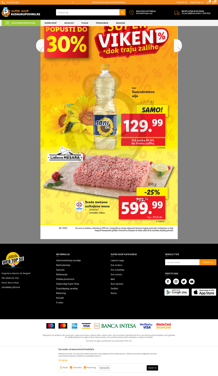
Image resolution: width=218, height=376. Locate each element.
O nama (59, 328)
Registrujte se (196, 2)
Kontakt (60, 324)
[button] (91, 12)
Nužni (65, 367)
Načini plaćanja (63, 291)
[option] (131, 2)
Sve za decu (116, 291)
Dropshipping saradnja (67, 314)
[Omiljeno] (208, 2)
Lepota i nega (117, 286)
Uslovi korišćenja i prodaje (68, 286)
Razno (114, 319)
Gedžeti (114, 314)
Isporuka (60, 296)
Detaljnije (63, 360)
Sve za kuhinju (117, 296)
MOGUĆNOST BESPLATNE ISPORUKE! (131, 2)
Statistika (77, 367)
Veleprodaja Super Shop (67, 310)
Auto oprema (117, 310)
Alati (113, 305)
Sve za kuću (116, 300)
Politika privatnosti (65, 305)
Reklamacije (61, 300)
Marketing (61, 319)
